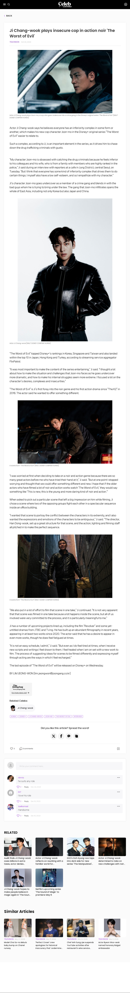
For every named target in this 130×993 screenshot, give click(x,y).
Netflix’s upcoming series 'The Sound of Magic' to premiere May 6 (48, 892)
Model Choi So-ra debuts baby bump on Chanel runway (15, 945)
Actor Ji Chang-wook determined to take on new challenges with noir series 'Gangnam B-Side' (111, 861)
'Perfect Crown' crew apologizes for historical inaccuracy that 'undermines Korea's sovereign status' (49, 945)
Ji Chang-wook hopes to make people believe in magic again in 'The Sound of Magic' (17, 892)
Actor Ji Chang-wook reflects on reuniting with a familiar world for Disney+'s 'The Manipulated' (49, 861)
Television (14, 42)
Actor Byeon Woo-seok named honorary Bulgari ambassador (109, 945)
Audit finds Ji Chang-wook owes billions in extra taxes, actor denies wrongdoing (17, 861)
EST (19, 792)
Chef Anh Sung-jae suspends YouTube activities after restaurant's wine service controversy (80, 945)
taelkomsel (23, 806)
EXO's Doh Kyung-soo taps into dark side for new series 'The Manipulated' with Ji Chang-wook (80, 861)
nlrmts (21, 777)
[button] (53, 736)
